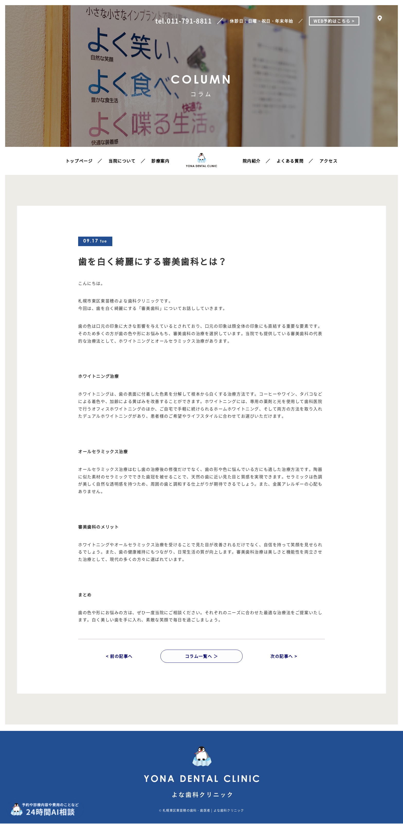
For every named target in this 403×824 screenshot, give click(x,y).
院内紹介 (252, 161)
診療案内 (160, 161)
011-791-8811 (189, 20)
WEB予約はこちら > (334, 21)
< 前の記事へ (119, 656)
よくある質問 (290, 161)
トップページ (79, 161)
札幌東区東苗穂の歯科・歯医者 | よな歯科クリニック (203, 811)
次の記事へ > (283, 656)
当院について (122, 161)
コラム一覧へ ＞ (201, 656)
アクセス (328, 161)
